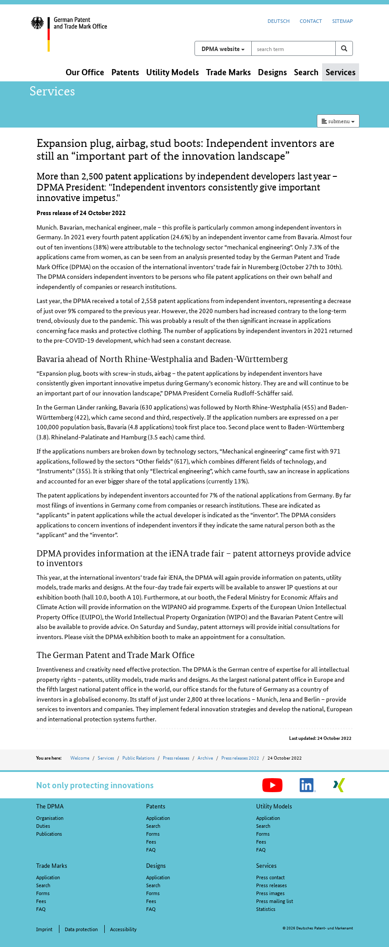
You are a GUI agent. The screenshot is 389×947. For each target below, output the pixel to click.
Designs (156, 865)
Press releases (176, 757)
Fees (151, 841)
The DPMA (50, 805)
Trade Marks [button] (228, 71)
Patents (155, 805)
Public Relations (138, 757)
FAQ (151, 849)
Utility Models (274, 805)
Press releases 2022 (240, 757)
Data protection (81, 929)
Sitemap (342, 20)
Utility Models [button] (172, 71)
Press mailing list (274, 900)
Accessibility (123, 929)
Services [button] (341, 71)
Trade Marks (51, 865)
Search (153, 825)
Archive (205, 757)
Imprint (44, 929)
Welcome (79, 757)
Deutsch (279, 20)
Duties (43, 825)
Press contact (270, 877)
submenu (338, 121)
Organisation (49, 817)
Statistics (265, 908)
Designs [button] (272, 71)
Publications (49, 833)
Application (158, 817)
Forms (153, 833)
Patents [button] (125, 71)
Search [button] (306, 71)
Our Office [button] (85, 71)
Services (106, 757)
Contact (311, 20)
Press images (270, 892)
